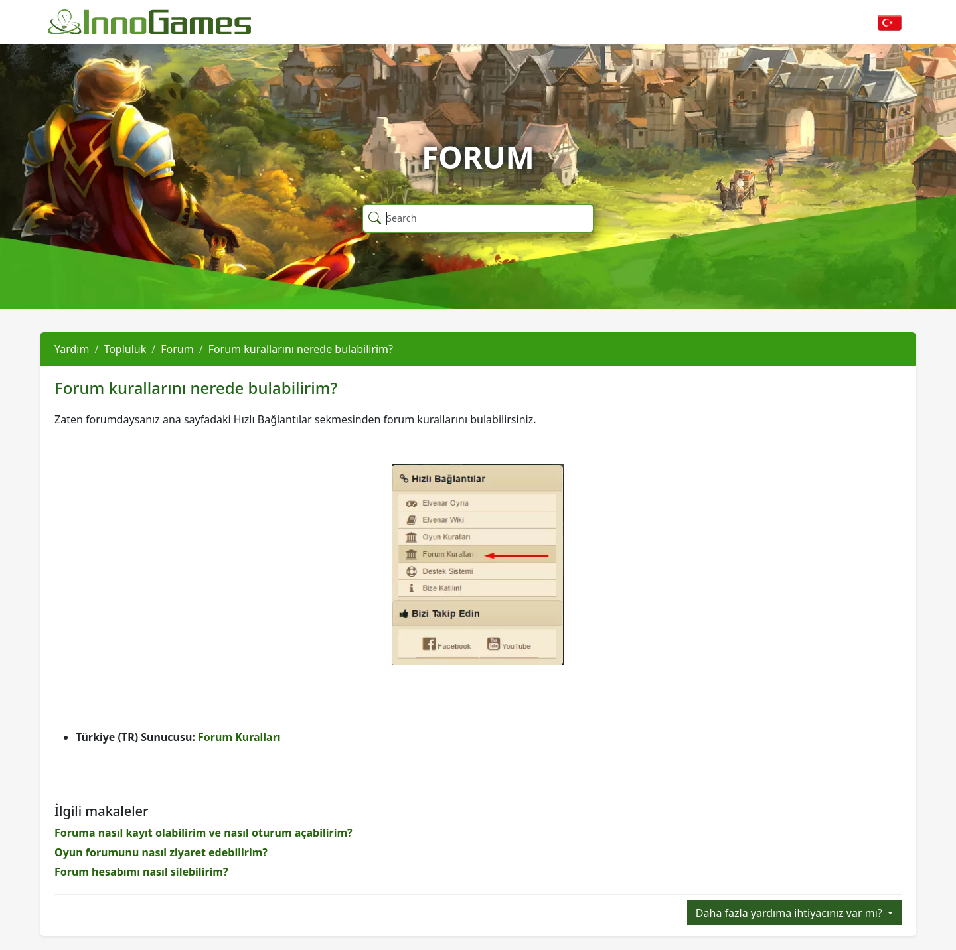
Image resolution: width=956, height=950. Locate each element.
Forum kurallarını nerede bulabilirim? (300, 349)
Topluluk (125, 349)
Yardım (71, 349)
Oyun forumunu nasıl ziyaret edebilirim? (161, 852)
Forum (177, 349)
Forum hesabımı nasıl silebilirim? (141, 871)
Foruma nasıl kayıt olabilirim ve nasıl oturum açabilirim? (203, 832)
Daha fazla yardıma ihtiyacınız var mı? (790, 913)
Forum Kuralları (239, 737)
